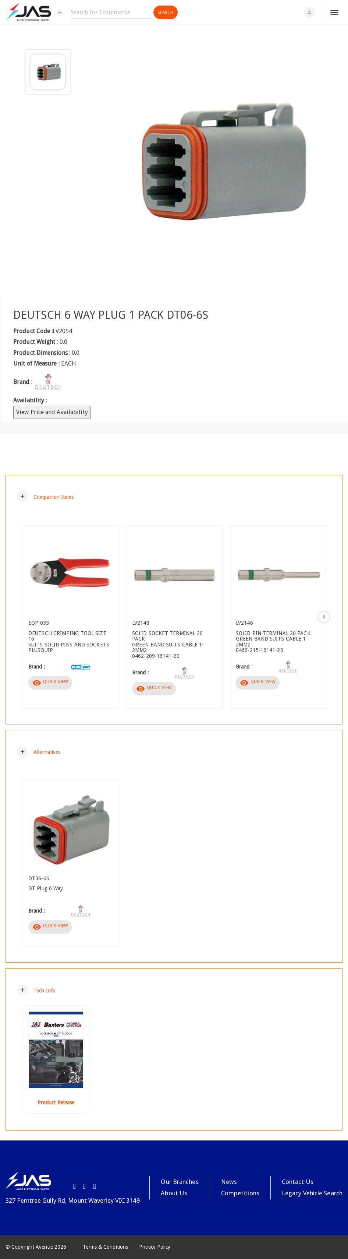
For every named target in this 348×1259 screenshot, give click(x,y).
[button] (45, 496)
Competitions (240, 1193)
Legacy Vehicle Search (312, 1193)
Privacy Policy (154, 1247)
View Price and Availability (52, 412)
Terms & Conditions (105, 1247)
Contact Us (297, 1181)
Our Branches (179, 1181)
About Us (174, 1193)
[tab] (174, 496)
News (229, 1181)
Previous (24, 617)
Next (323, 617)
